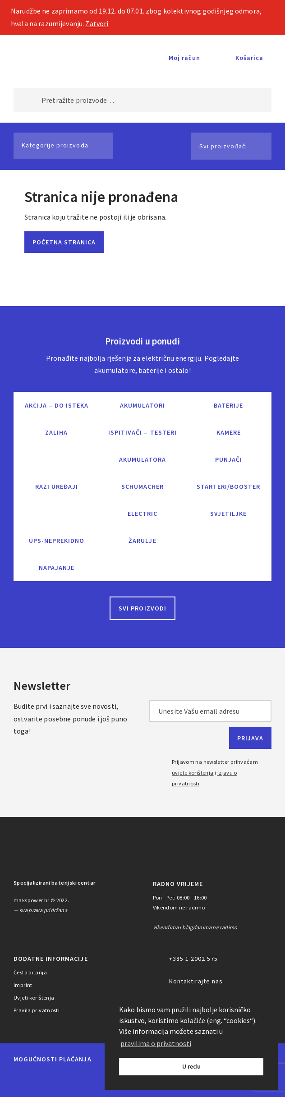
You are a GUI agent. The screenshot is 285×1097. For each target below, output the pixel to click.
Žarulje (142, 541)
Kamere (228, 432)
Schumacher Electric (142, 500)
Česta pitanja (30, 972)
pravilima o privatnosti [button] (155, 1043)
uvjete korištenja (193, 772)
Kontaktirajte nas (196, 981)
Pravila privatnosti (37, 1010)
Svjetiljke (228, 513)
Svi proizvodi (142, 608)
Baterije (228, 405)
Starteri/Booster (228, 486)
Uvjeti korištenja (34, 997)
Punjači (228, 459)
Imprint (23, 985)
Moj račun (184, 58)
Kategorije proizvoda (55, 145)
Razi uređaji (56, 486)
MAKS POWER (45, 57)
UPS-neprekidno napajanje (56, 554)
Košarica (249, 58)
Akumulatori (142, 405)
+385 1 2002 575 (193, 959)
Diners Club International (104, 1079)
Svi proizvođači (223, 146)
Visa (69, 1080)
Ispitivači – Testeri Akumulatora (142, 446)
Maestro (45, 1080)
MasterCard (22, 1080)
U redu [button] (191, 1066)
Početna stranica (64, 242)
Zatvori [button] (96, 23)
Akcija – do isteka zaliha (57, 418)
